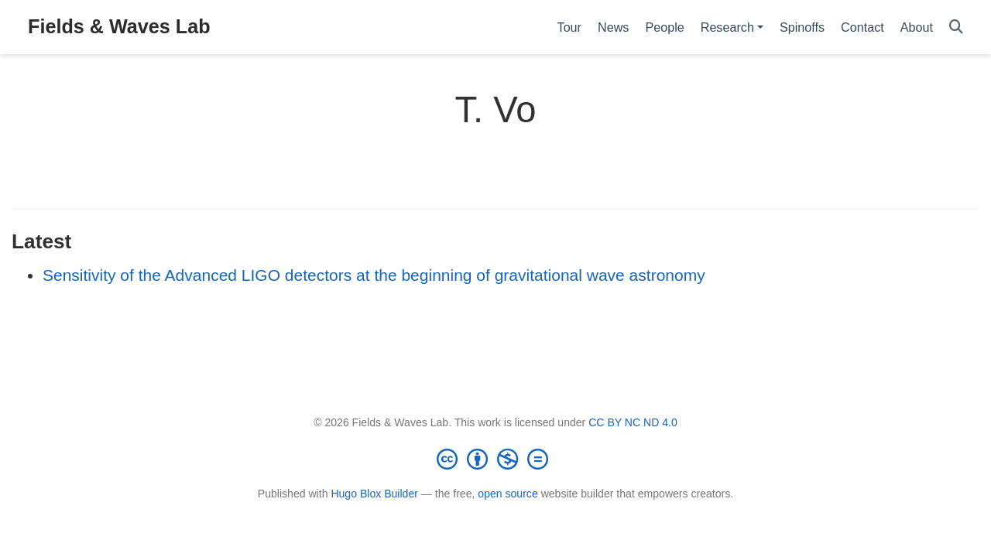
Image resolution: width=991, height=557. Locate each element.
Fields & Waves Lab (119, 26)
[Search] (956, 27)
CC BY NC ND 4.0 (632, 422)
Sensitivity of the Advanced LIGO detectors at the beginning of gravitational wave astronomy (374, 275)
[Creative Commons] (495, 459)
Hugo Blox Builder (374, 493)
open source (507, 493)
